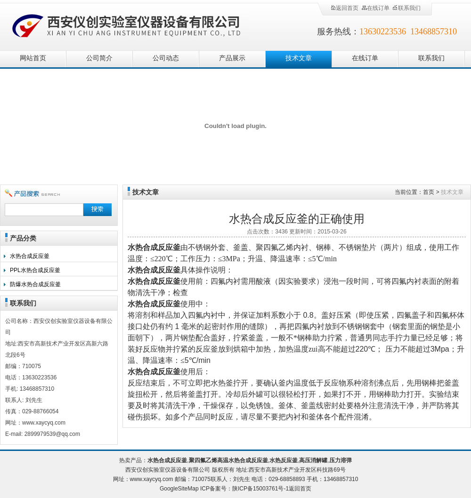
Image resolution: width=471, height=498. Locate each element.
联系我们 (406, 8)
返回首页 (344, 8)
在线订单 (375, 8)
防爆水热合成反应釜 (35, 284)
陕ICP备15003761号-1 (260, 488)
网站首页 (33, 58)
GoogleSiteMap (179, 488)
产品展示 (232, 58)
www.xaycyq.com (151, 479)
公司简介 (99, 58)
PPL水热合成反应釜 (35, 270)
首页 (428, 192)
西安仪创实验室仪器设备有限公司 (127, 25)
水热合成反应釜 (29, 256)
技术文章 (298, 58)
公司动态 (166, 58)
